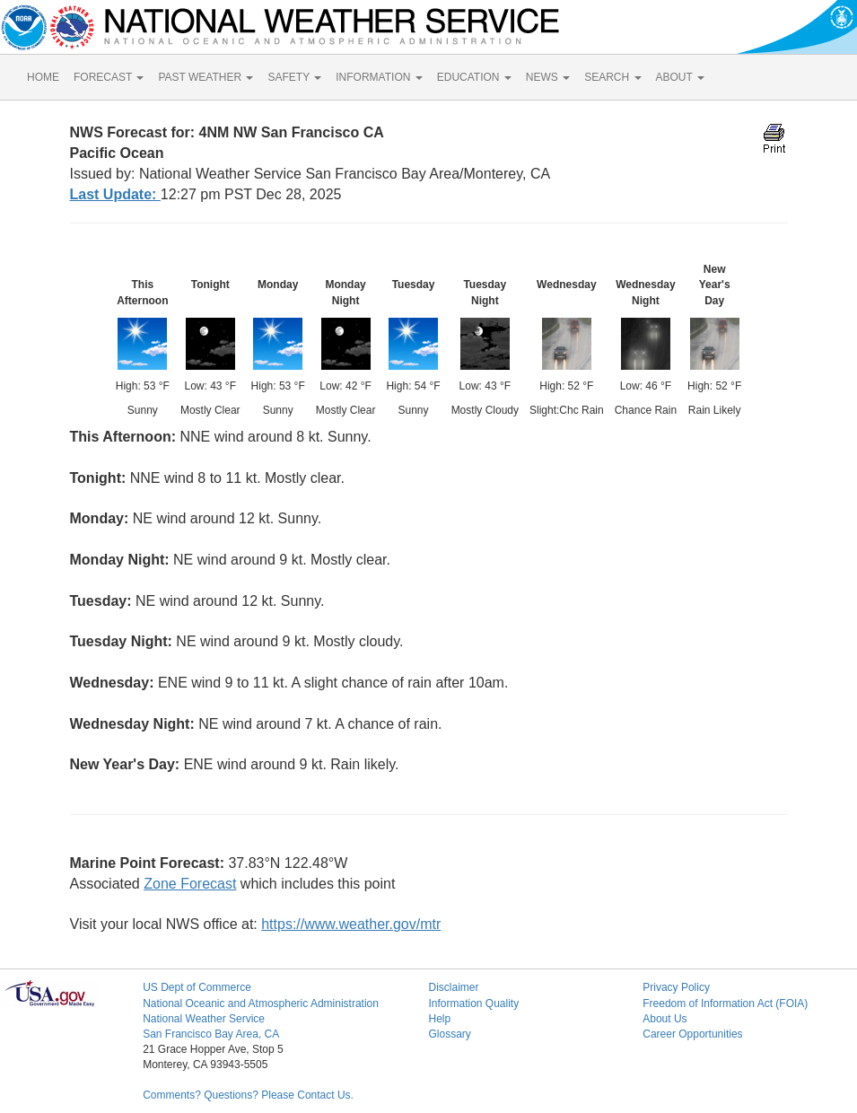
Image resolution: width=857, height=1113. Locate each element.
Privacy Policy (676, 987)
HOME (43, 77)
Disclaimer (453, 987)
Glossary (449, 1034)
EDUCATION (474, 77)
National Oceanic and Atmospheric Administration (261, 1003)
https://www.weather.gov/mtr (351, 924)
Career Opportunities (692, 1034)
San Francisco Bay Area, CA (211, 1034)
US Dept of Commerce (197, 987)
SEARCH (612, 77)
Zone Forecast (190, 883)
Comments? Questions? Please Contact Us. (248, 1095)
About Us (664, 1018)
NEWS (548, 77)
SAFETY (294, 77)
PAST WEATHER (205, 77)
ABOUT (680, 77)
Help (439, 1018)
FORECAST (109, 77)
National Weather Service (204, 1018)
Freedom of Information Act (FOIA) (725, 1003)
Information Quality (473, 1003)
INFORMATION (379, 77)
